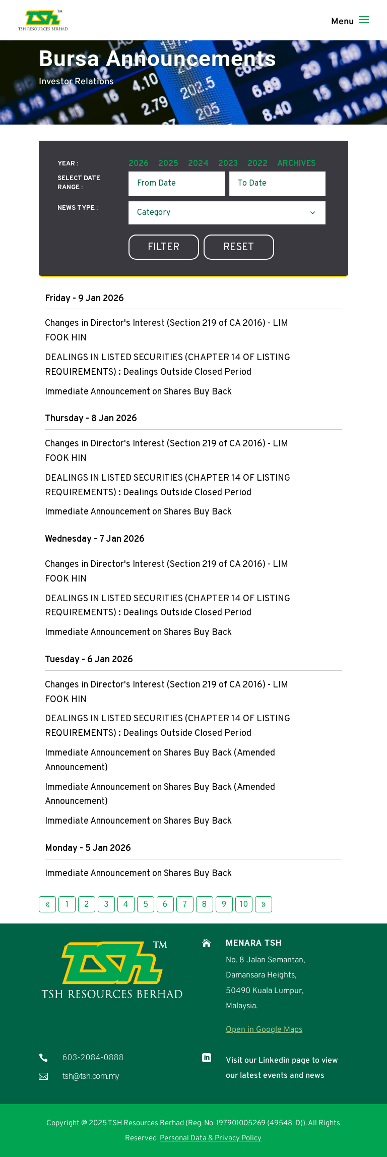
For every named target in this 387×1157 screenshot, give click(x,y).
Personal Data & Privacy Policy (211, 1138)
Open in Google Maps (264, 1030)
